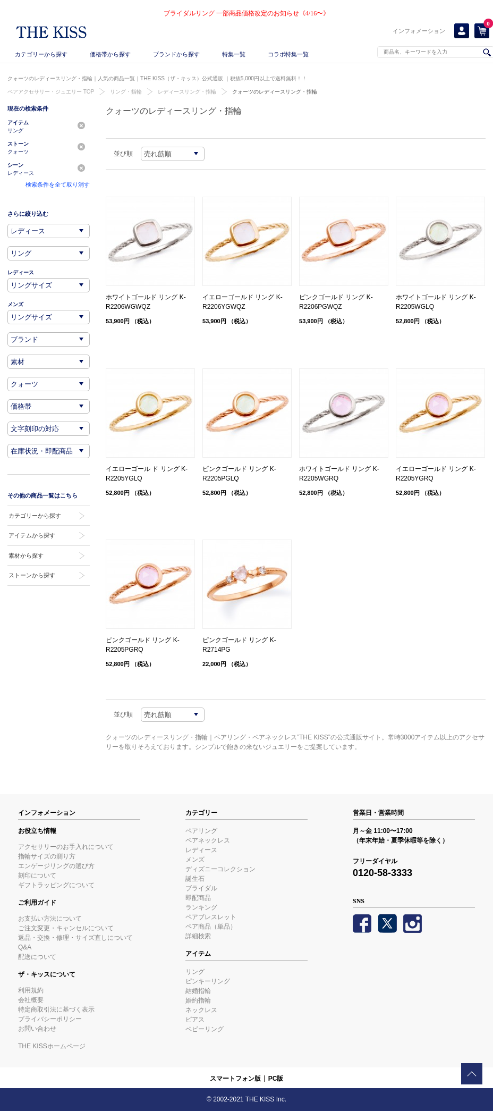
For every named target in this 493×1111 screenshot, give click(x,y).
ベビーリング (204, 1029)
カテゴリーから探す (41, 54)
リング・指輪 (126, 92)
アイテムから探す (31, 535)
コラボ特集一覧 (288, 54)
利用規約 (31, 990)
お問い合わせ (37, 1028)
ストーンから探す (31, 575)
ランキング (201, 907)
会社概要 (31, 1000)
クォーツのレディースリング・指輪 (274, 92)
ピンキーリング (207, 981)
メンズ (195, 859)
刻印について (37, 875)
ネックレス (201, 1010)
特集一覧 (233, 54)
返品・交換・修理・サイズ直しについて (75, 937)
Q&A (24, 947)
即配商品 (198, 898)
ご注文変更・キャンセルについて (66, 928)
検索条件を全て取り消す (58, 184)
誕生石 (195, 878)
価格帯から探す (110, 54)
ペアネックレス (207, 840)
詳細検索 (198, 936)
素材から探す (26, 555)
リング (195, 971)
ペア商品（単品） (210, 926)
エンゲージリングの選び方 (56, 866)
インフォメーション (419, 31)
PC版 (276, 1078)
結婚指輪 (198, 991)
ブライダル (201, 888)
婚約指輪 (198, 1000)
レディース (201, 850)
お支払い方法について (50, 918)
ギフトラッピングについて (56, 885)
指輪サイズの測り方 (46, 856)
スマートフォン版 (235, 1078)
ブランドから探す (176, 54)
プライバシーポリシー (50, 1019)
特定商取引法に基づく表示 (56, 1009)
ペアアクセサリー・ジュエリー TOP (50, 92)
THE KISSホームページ (52, 1046)
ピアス (195, 1019)
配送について (37, 957)
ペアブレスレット (210, 917)
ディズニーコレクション (220, 869)
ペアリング (201, 831)
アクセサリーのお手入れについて (66, 847)
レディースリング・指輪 (187, 92)
